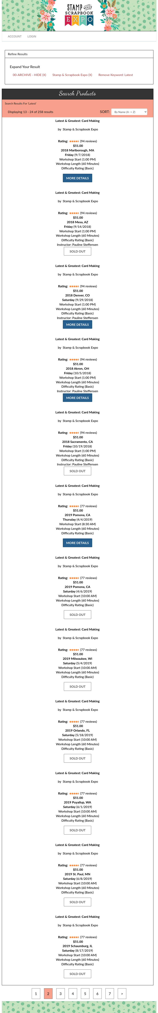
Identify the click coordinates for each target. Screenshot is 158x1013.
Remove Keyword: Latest (116, 75)
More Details (77, 178)
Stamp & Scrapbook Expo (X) (72, 75)
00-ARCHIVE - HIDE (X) (29, 75)
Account (15, 36)
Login (32, 36)
